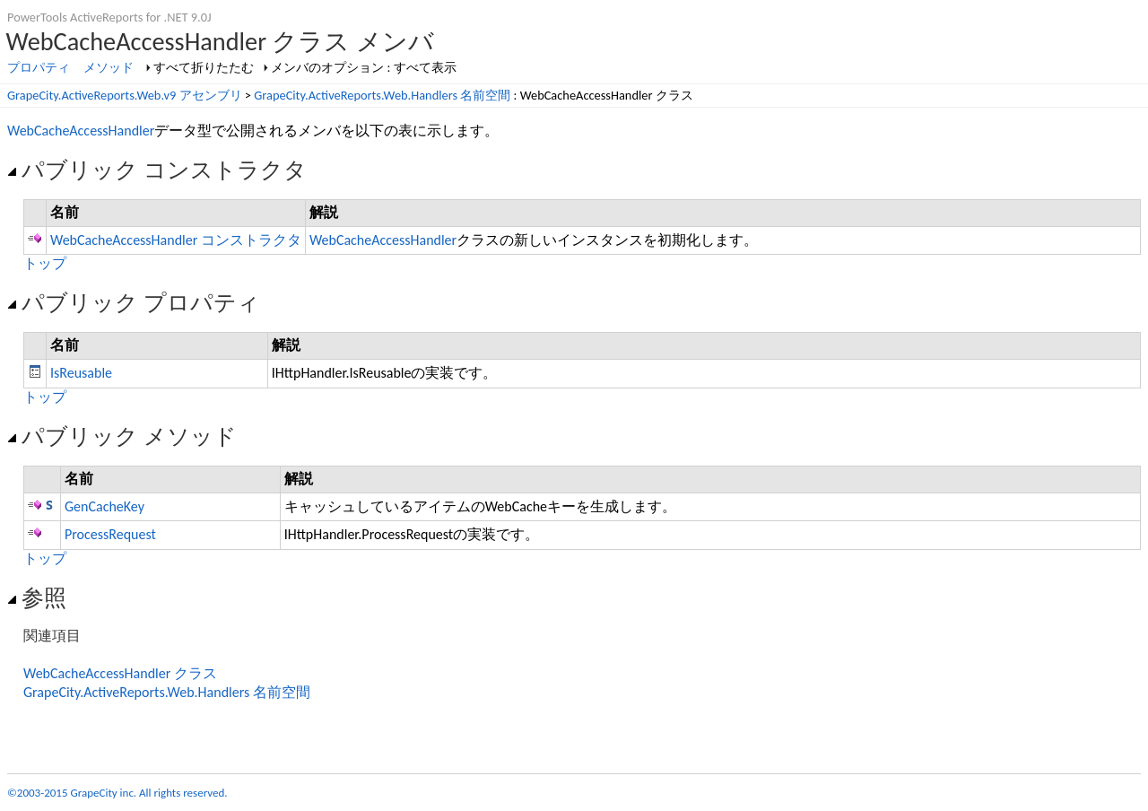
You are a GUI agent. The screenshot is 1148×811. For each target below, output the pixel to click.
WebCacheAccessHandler (80, 130)
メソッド (108, 67)
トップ (44, 263)
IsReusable (81, 372)
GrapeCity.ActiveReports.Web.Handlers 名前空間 (382, 95)
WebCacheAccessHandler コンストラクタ (175, 240)
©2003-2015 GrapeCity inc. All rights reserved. (117, 792)
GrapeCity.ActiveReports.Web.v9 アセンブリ (124, 95)
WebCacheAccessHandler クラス (120, 673)
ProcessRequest (110, 534)
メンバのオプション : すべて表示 (363, 67)
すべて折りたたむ (203, 67)
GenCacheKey (104, 506)
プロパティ (38, 67)
